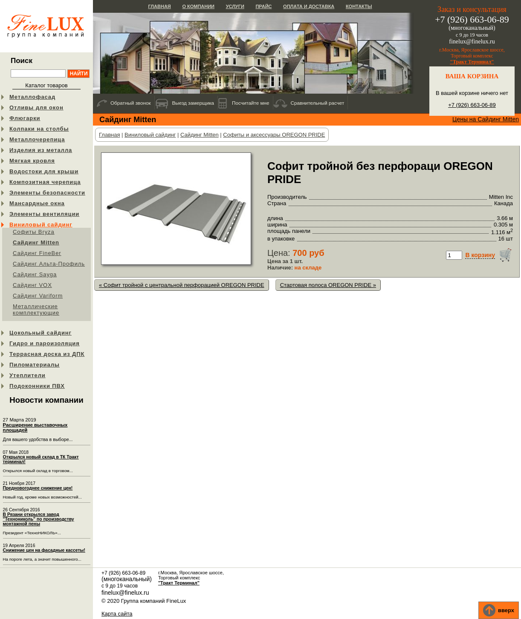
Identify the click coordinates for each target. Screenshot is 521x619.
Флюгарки (25, 118)
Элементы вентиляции (44, 214)
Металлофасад (32, 97)
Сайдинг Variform (38, 295)
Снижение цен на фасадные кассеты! (44, 550)
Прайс (263, 6)
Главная (159, 6)
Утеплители (27, 375)
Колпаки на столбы (39, 129)
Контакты (359, 6)
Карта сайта (116, 613)
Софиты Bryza (34, 232)
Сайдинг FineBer (37, 253)
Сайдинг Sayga (35, 274)
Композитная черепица (45, 182)
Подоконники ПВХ (37, 386)
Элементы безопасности (47, 192)
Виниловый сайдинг (40, 224)
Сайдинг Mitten (36, 242)
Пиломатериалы (34, 364)
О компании (198, 6)
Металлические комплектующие (36, 309)
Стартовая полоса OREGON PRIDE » (328, 285)
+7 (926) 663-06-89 (472, 105)
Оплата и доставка (308, 6)
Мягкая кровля (32, 161)
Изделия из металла (40, 150)
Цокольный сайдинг (40, 333)
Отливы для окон (36, 107)
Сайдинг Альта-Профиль (49, 264)
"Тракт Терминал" (472, 62)
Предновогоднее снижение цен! (38, 488)
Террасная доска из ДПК (46, 354)
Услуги (235, 6)
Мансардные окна (37, 203)
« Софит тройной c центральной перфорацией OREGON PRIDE (181, 285)
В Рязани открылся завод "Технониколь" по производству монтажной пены (38, 519)
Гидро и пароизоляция (44, 343)
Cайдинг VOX (32, 285)
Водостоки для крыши (43, 171)
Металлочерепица (37, 139)
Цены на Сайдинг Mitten (485, 119)
